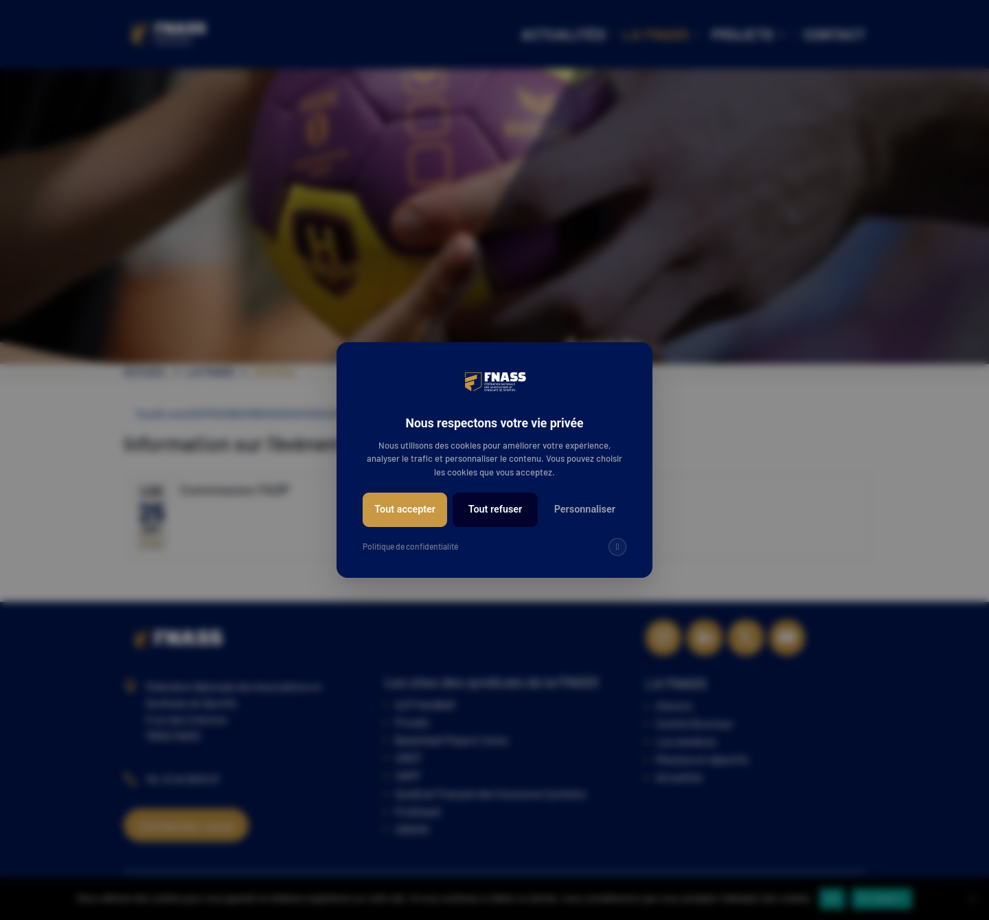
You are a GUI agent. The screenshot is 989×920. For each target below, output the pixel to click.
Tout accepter (404, 509)
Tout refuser (495, 509)
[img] (617, 547)
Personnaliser (584, 509)
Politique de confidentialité (410, 546)
